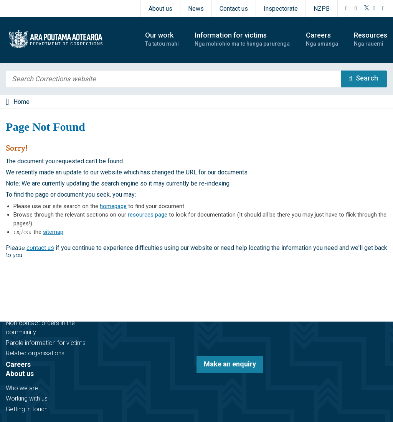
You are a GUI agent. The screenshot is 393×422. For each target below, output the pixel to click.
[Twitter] (367, 8)
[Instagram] (356, 8)
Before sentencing (30, 246)
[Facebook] (346, 8)
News (196, 8)
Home (21, 101)
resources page (147, 214)
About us (160, 8)
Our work (20, 232)
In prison (17, 267)
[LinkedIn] (383, 8)
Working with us (27, 398)
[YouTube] (374, 8)
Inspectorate (281, 8)
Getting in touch (27, 409)
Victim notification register (41, 312)
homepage (113, 206)
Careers (18, 364)
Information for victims (43, 298)
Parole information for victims (46, 342)
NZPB (322, 8)
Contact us (234, 8)
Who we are (22, 388)
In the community (29, 256)
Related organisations (35, 353)
